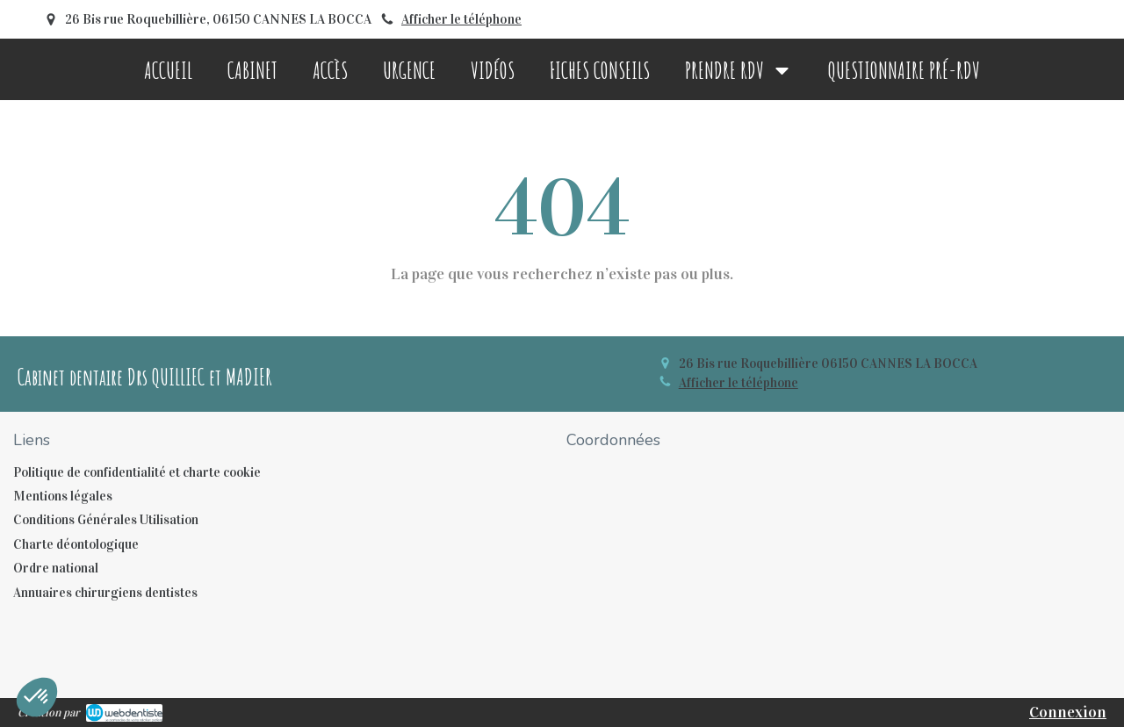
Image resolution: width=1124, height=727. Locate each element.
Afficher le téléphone (461, 19)
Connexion (1067, 712)
